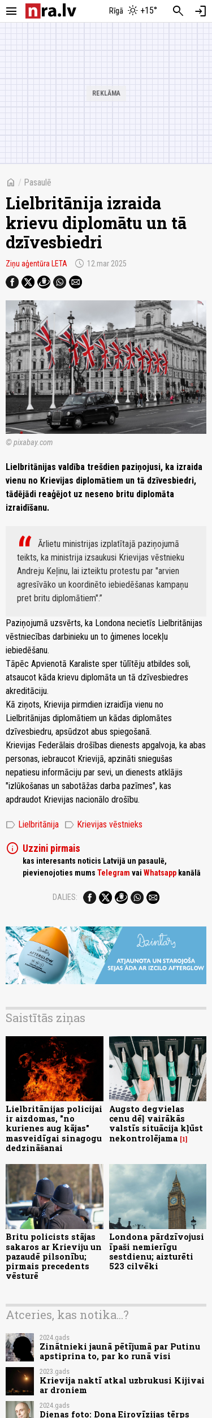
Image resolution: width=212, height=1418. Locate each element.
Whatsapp (160, 872)
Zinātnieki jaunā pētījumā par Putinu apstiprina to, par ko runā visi (120, 1351)
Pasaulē (37, 182)
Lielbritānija (32, 824)
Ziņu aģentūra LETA (36, 263)
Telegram (113, 872)
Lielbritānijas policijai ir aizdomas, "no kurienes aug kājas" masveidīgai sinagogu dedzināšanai (54, 1128)
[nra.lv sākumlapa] (50, 11)
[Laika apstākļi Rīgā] (133, 11)
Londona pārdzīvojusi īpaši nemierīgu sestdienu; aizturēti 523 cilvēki (156, 1251)
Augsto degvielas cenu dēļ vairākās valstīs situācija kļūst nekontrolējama (156, 1124)
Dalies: (65, 897)
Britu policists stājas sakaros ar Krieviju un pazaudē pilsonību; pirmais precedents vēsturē (54, 1256)
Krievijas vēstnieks (103, 824)
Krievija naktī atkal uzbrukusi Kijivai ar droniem (122, 1385)
